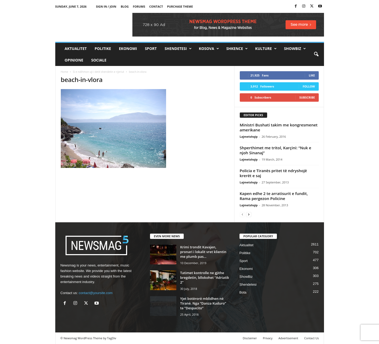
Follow (309, 86)
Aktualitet (76, 48)
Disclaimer (250, 338)
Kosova (209, 48)
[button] (316, 54)
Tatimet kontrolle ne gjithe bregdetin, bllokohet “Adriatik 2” (204, 277)
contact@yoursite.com (96, 293)
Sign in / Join (106, 6)
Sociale (98, 60)
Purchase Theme (180, 6)
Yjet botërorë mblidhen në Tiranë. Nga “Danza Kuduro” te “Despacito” (203, 303)
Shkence (237, 48)
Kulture (266, 48)
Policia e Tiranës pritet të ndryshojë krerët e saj (273, 173)
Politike (102, 48)
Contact (156, 6)
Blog (125, 6)
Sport (151, 48)
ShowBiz (295, 48)
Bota (243, 292)
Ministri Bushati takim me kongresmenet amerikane (279, 127)
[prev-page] (242, 214)
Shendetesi (177, 48)
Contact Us (311, 338)
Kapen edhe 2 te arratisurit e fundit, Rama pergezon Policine (274, 196)
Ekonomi (128, 48)
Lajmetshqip (249, 136)
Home (64, 72)
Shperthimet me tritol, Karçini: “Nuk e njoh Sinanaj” (275, 150)
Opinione (74, 60)
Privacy (267, 338)
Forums (139, 6)
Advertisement (288, 338)
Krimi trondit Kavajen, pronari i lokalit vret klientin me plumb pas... (203, 252)
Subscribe (307, 97)
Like (312, 75)
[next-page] (248, 214)
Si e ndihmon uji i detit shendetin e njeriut (98, 72)
